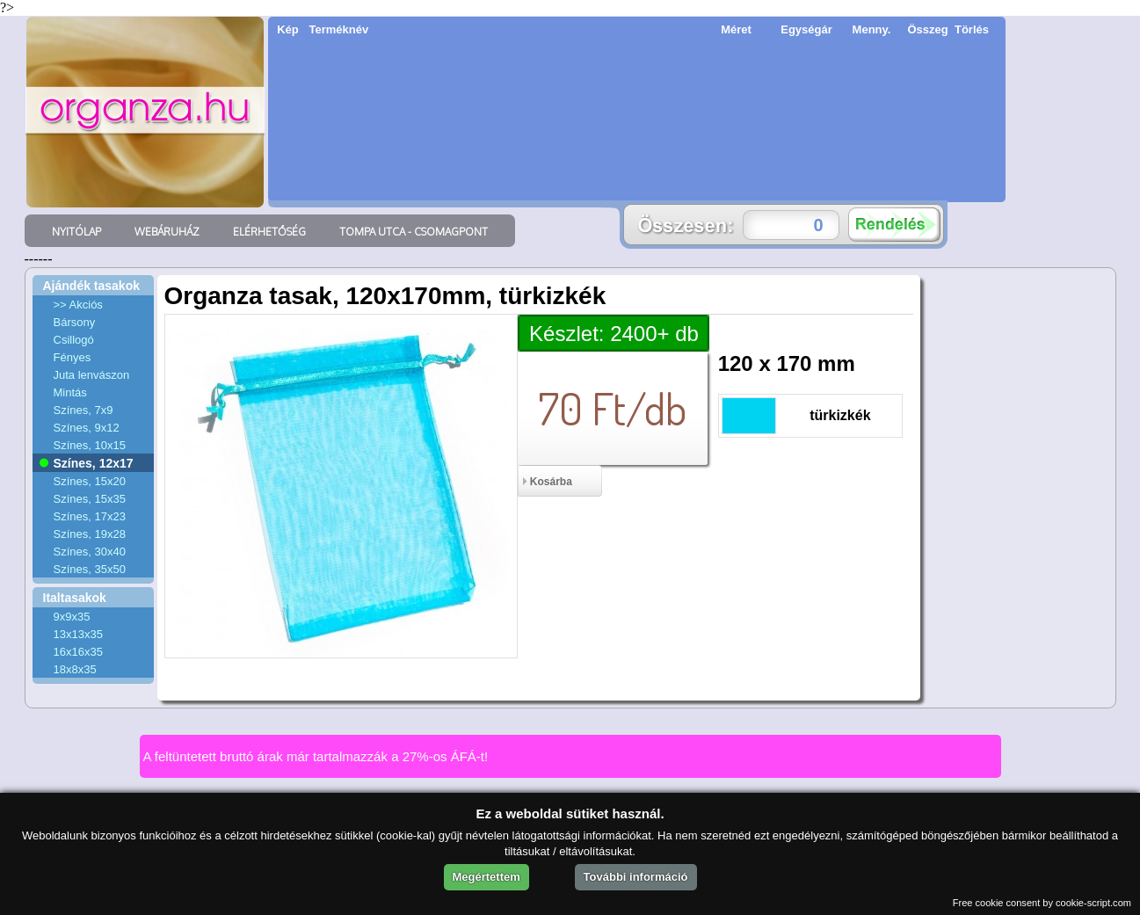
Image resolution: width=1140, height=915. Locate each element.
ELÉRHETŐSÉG (269, 231)
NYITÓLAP (76, 231)
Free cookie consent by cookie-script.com (1042, 902)
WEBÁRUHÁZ (167, 231)
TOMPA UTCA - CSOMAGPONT (413, 231)
